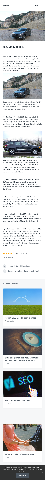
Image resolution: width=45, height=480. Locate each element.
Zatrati (6, 6)
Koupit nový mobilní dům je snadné (21, 326)
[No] (43, 473)
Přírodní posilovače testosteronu (20, 462)
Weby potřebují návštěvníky (17, 408)
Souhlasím (22, 475)
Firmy (9, 412)
